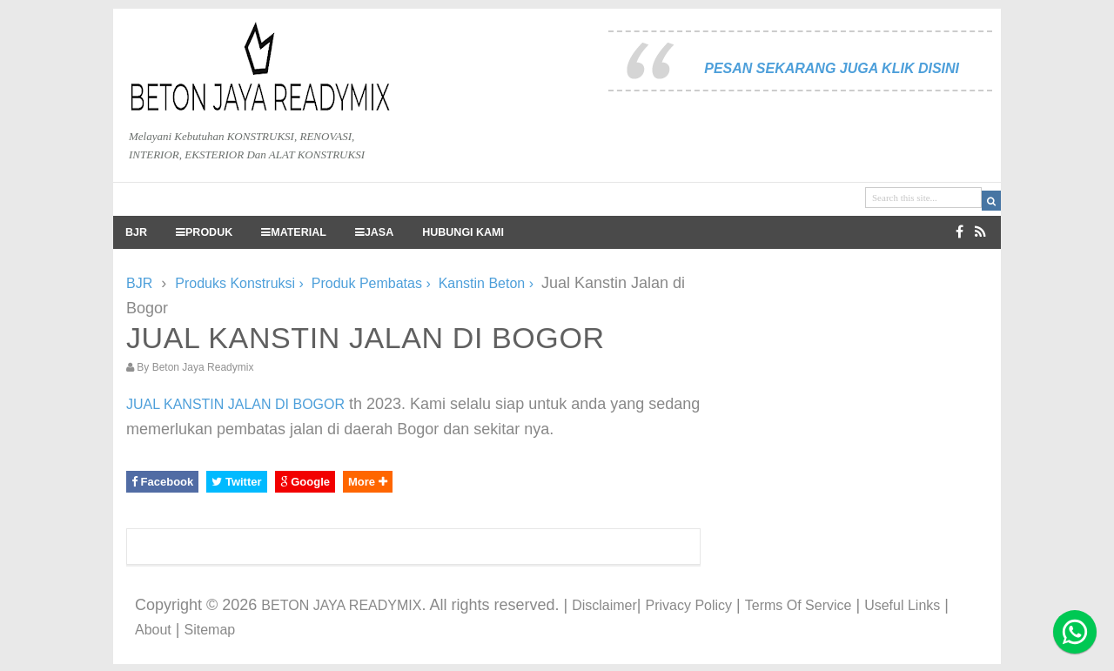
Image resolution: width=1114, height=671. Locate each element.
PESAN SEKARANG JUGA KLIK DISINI (831, 68)
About (153, 629)
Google (305, 481)
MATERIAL (293, 232)
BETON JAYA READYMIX (341, 605)
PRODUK (204, 232)
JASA (374, 232)
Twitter (236, 481)
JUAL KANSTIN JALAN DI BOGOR (235, 404)
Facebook (162, 481)
